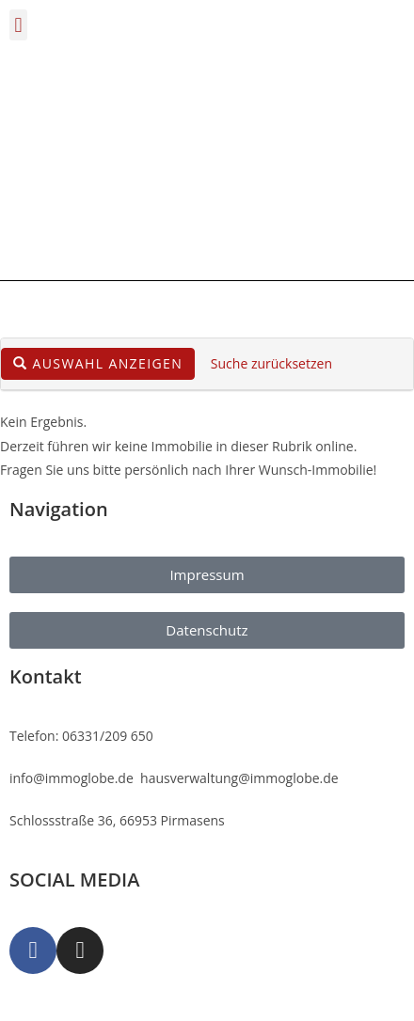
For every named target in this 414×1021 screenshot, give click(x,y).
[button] (18, 24)
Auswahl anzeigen (98, 363)
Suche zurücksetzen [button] (271, 363)
